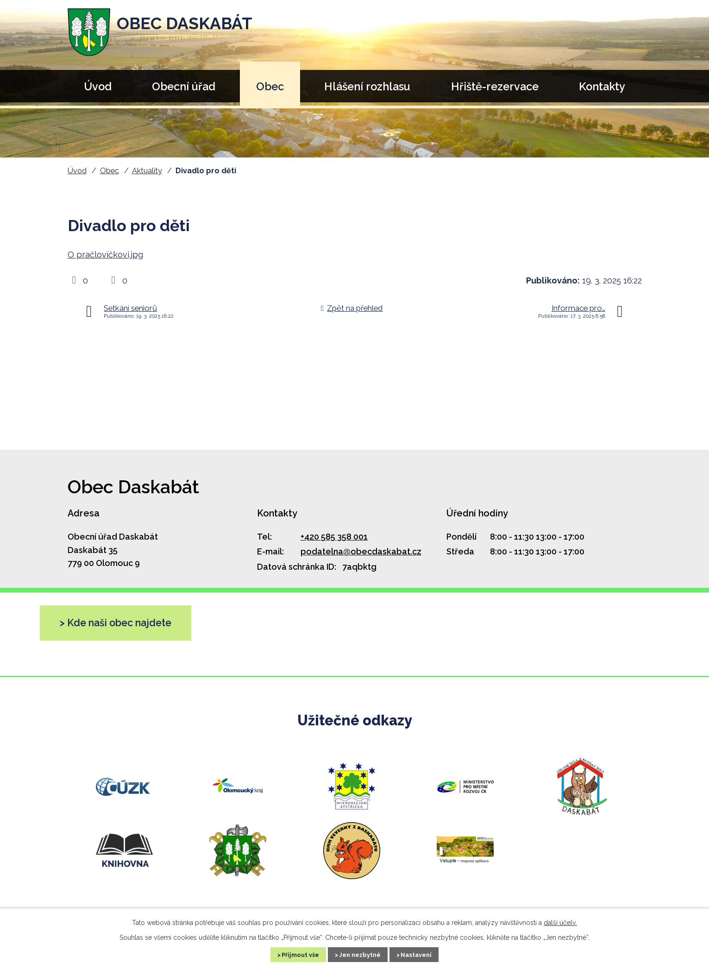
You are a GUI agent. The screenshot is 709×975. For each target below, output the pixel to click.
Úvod (98, 86)
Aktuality (147, 170)
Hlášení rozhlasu (367, 86)
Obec (270, 86)
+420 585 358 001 (334, 536)
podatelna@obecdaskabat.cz (361, 551)
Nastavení (426, 953)
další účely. (560, 921)
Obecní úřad (183, 86)
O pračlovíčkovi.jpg (105, 254)
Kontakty (602, 86)
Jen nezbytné (360, 953)
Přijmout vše (291, 953)
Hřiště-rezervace (495, 86)
